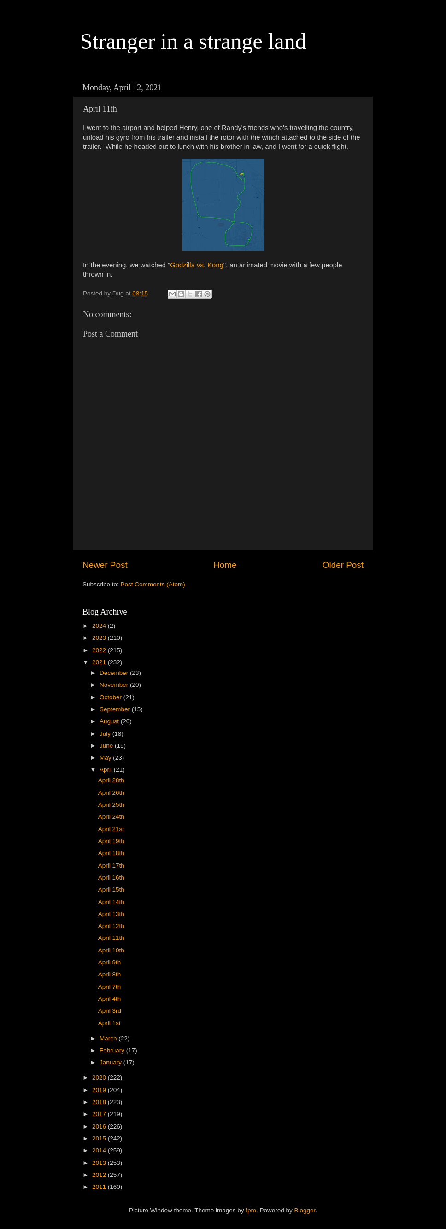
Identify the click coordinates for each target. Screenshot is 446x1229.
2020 (100, 1077)
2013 (100, 1162)
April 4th (109, 998)
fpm (251, 1210)
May (106, 757)
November (115, 684)
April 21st (111, 829)
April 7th (109, 986)
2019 (100, 1090)
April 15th (111, 889)
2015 (100, 1138)
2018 (100, 1102)
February (113, 1050)
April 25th (111, 804)
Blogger (304, 1210)
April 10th (111, 950)
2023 (100, 637)
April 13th (111, 913)
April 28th (111, 780)
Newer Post (105, 565)
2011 (100, 1186)
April (107, 769)
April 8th (109, 974)
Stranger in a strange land (193, 41)
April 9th (109, 962)
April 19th (111, 841)
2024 (100, 625)
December (115, 672)
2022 (100, 650)
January (111, 1062)
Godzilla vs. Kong (196, 265)
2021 (100, 662)
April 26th (111, 792)
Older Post (343, 565)
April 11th (111, 937)
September (116, 709)
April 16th (111, 877)
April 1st (109, 1023)
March (109, 1038)
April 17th (111, 865)
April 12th (111, 925)
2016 (100, 1126)
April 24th (111, 816)
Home (224, 565)
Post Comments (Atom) (153, 584)
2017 (100, 1114)
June (107, 745)
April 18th (111, 853)
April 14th (111, 901)
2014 (100, 1150)
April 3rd (109, 1010)
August (110, 721)
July (106, 733)
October (111, 697)
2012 (100, 1174)
